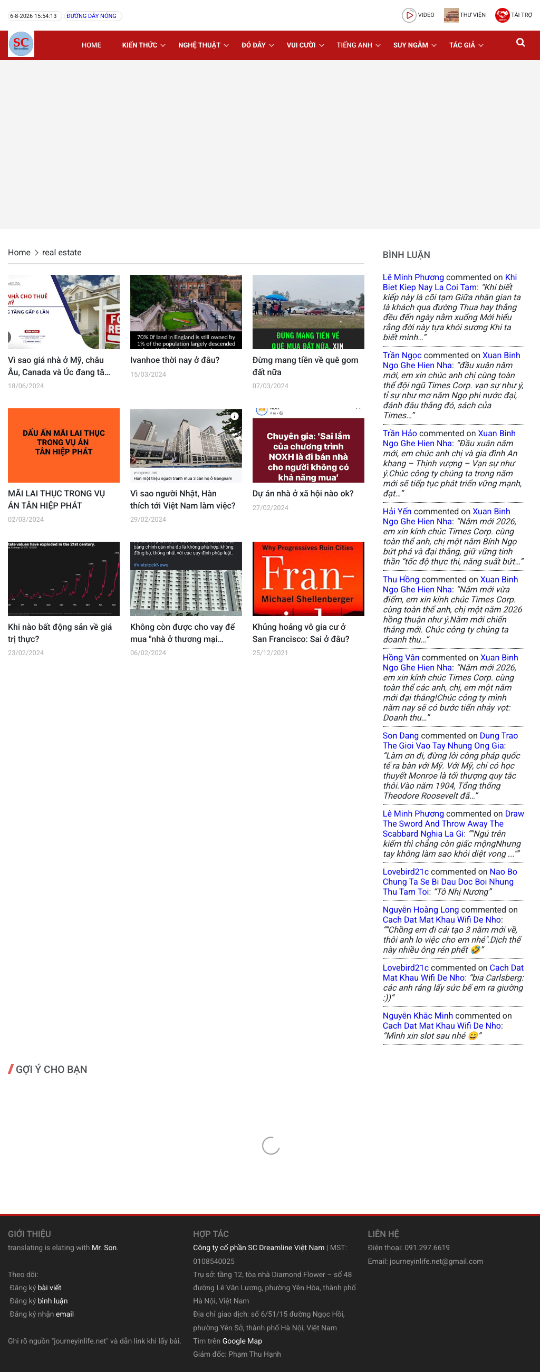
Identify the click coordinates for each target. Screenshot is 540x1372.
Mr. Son (104, 1248)
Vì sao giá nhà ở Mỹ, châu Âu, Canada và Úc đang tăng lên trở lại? (61, 366)
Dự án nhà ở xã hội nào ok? (303, 493)
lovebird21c (406, 872)
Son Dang (401, 736)
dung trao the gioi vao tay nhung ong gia (450, 741)
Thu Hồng (401, 579)
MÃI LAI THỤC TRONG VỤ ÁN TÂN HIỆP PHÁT (56, 499)
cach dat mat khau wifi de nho (442, 920)
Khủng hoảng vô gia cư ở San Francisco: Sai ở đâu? (301, 633)
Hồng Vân (401, 658)
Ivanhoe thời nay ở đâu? (174, 360)
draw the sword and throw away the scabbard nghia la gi (453, 824)
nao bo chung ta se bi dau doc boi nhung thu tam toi (450, 882)
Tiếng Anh (354, 46)
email (65, 1314)
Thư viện (465, 15)
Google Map (242, 1341)
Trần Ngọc (402, 355)
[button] (521, 45)
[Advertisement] (270, 144)
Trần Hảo (400, 433)
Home (91, 46)
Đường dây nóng (91, 16)
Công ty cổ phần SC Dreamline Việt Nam (258, 1248)
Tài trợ (513, 15)
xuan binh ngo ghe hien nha (451, 360)
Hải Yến (397, 511)
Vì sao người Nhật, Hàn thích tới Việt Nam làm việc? (183, 499)
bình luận (53, 1301)
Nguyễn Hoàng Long (421, 910)
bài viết (50, 1288)
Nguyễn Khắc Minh (418, 1016)
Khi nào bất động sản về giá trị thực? (60, 633)
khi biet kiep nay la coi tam (450, 282)
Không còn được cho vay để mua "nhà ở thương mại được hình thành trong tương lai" (182, 633)
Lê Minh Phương (413, 277)
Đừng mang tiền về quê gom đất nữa (306, 366)
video (418, 15)
